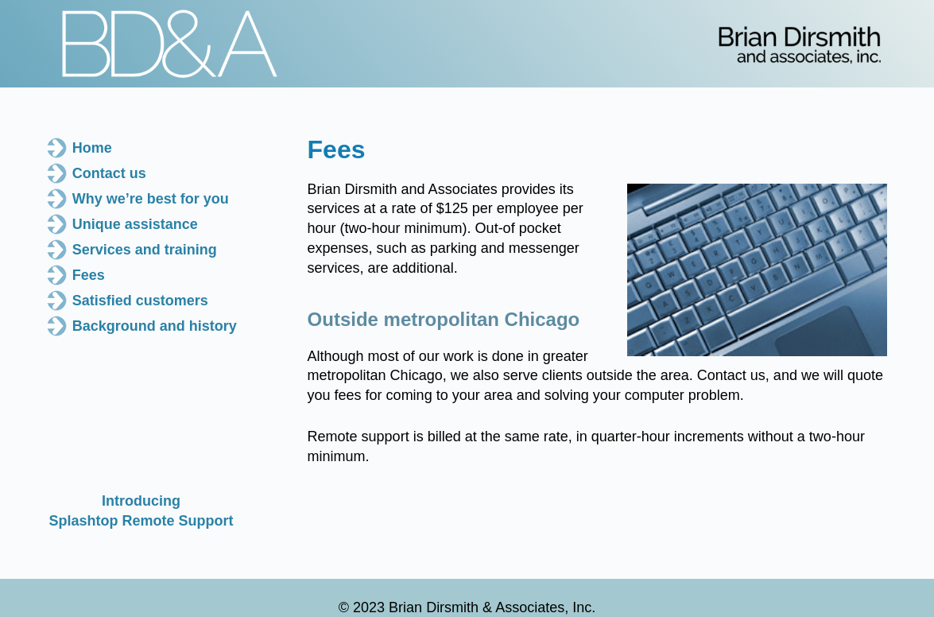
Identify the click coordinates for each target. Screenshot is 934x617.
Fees (88, 275)
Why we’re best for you (150, 199)
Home (92, 148)
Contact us (109, 173)
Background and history (154, 326)
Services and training (144, 250)
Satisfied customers (140, 300)
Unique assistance (135, 224)
